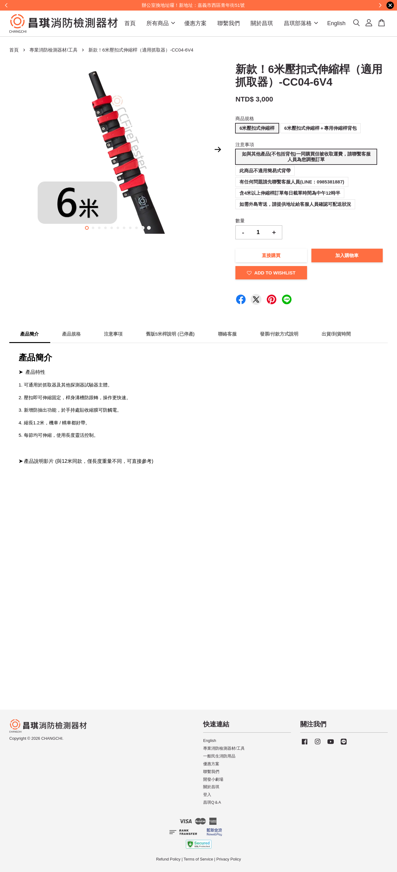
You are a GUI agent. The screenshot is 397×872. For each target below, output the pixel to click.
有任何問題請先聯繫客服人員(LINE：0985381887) (291, 181)
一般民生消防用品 (219, 756)
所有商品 (160, 23)
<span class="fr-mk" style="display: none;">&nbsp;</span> (81, 501)
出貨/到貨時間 (336, 334)
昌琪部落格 (301, 23)
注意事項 (244, 144)
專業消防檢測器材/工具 (53, 49)
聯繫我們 (228, 23)
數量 (240, 220)
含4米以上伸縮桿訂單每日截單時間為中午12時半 (289, 193)
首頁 (130, 23)
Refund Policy (168, 859)
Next (217, 149)
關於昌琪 (262, 23)
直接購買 (271, 255)
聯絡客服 (227, 334)
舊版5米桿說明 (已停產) (170, 334)
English (336, 23)
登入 (207, 794)
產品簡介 (29, 334)
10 (143, 228)
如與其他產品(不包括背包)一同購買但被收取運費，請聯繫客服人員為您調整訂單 (306, 156)
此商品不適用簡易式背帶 (265, 170)
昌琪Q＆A (212, 802)
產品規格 (71, 334)
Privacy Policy (228, 859)
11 (149, 228)
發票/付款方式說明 (279, 334)
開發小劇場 (213, 779)
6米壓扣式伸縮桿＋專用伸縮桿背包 (320, 128)
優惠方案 (195, 23)
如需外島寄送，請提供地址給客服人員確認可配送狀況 (295, 204)
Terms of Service (198, 859)
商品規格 (244, 118)
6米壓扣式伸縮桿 (256, 128)
